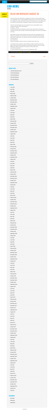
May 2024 (12, 140)
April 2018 (12, 294)
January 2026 (13, 97)
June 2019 (12, 265)
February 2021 (13, 222)
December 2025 (13, 99)
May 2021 (12, 216)
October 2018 (13, 282)
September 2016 (13, 335)
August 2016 (12, 337)
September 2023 (13, 157)
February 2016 (13, 350)
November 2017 (13, 305)
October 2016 (13, 333)
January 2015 (13, 377)
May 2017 (12, 318)
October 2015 (13, 358)
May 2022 (12, 191)
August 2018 (12, 286)
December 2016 (13, 328)
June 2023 (12, 163)
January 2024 (13, 148)
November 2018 (13, 280)
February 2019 (13, 273)
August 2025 (12, 108)
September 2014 (13, 386)
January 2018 (13, 301)
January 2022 (13, 199)
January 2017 (13, 326)
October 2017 (13, 307)
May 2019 (12, 267)
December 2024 (13, 125)
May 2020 (12, 242)
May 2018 (12, 292)
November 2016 (13, 331)
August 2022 (12, 184)
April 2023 (12, 167)
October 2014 (13, 384)
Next (44, 56)
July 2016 (12, 339)
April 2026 (12, 91)
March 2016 (12, 347)
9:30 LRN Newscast (15, 75)
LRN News (13, 6)
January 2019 (13, 275)
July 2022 (12, 186)
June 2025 (12, 112)
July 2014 (12, 390)
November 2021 (13, 203)
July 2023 (12, 161)
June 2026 (12, 87)
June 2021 (12, 214)
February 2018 (13, 299)
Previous (12, 56)
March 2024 (12, 144)
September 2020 (13, 233)
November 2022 (13, 178)
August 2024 (12, 133)
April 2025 (12, 116)
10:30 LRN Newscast (15, 72)
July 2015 (12, 364)
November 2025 (13, 102)
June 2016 (12, 341)
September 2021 (13, 208)
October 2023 (13, 155)
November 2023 (13, 152)
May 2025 (12, 114)
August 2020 (12, 235)
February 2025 (13, 121)
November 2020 (13, 229)
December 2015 (13, 354)
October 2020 (13, 231)
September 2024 (13, 131)
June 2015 (12, 367)
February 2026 (13, 95)
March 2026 (12, 93)
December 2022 (13, 176)
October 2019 (13, 256)
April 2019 (12, 269)
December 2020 (13, 227)
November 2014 (13, 381)
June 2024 (12, 138)
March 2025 (12, 119)
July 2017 (12, 314)
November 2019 (13, 254)
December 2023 (13, 150)
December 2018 (13, 278)
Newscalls (12, 398)
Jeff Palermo (5, 16)
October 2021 (13, 205)
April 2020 (12, 244)
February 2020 (13, 248)
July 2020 (12, 237)
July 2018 (12, 288)
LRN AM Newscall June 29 (16, 70)
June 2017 (12, 316)
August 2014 (12, 388)
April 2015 (12, 371)
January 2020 (13, 250)
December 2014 (13, 379)
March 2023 (12, 169)
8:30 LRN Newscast (15, 77)
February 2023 (13, 172)
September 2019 (13, 258)
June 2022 (12, 189)
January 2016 (13, 352)
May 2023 (12, 165)
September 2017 (13, 309)
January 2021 (13, 225)
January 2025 (13, 123)
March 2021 (12, 220)
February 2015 (13, 375)
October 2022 (13, 180)
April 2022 (12, 193)
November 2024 (13, 127)
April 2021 (12, 218)
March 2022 (12, 195)
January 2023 (13, 174)
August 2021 (12, 210)
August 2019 (12, 261)
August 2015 (12, 362)
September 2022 (13, 182)
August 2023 (12, 159)
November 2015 (13, 356)
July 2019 (12, 263)
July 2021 (12, 212)
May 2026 (12, 89)
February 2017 (13, 324)
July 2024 (12, 136)
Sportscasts (12, 402)
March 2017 (12, 322)
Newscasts (12, 400)
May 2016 (12, 343)
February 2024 (13, 146)
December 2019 (13, 252)
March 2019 (12, 271)
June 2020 (12, 239)
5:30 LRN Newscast (15, 79)
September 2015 (13, 360)
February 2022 (13, 197)
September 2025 (13, 106)
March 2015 (12, 373)
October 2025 (13, 104)
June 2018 (12, 290)
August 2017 (12, 311)
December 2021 (13, 201)
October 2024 (13, 129)
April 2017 (12, 320)
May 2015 (12, 369)
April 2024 (12, 142)
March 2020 (12, 246)
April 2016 (12, 345)
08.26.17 (4, 14)
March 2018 (12, 297)
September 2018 (13, 284)
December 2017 (13, 303)
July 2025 (12, 110)
